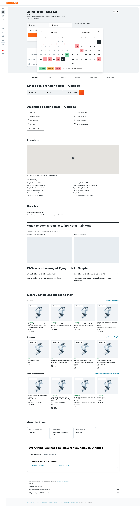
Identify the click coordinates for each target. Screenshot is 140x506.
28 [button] (49, 59)
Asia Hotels (44, 502)
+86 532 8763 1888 (33, 19)
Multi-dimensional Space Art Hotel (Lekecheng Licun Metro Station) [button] (84, 324)
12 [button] (41, 50)
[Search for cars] (3, 16)
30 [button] (58, 59)
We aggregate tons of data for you (74, 490)
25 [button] (67, 55)
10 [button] (62, 46)
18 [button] (67, 50)
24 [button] (62, 55)
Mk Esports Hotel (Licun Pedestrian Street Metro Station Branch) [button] (61, 361)
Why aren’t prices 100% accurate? (74, 493)
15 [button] (54, 50)
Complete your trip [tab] (35, 454)
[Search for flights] (3, 8)
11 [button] (67, 46)
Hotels (37, 502)
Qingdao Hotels (75, 502)
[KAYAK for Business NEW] (3, 40)
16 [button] (58, 50)
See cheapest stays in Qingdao (110, 337)
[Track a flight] (3, 32)
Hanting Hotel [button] (101, 397)
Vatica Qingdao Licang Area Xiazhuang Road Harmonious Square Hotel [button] (61, 398)
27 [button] (45, 59)
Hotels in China (53, 502)
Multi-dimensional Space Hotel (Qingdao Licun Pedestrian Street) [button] (61, 324)
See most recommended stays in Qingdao (106, 373)
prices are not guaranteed (63, 481)
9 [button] (58, 46)
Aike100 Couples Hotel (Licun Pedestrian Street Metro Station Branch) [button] (83, 362)
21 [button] (49, 55)
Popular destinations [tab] (50, 454)
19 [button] (41, 55)
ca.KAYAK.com (30, 502)
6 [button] (45, 46)
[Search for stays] (3, 12)
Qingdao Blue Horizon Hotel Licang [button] (84, 397)
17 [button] (62, 50)
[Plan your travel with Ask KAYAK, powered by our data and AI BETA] (3, 25)
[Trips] (3, 45)
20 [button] (45, 55)
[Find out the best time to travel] (3, 36)
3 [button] (62, 42)
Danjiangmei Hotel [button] (33, 360)
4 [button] (81, 46)
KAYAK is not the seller (74, 486)
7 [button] (49, 46)
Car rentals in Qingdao (37, 465)
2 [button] (58, 42)
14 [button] (49, 50)
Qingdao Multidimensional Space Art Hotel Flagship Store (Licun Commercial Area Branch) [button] (38, 325)
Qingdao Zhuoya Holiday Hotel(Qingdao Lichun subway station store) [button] (106, 362)
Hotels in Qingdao (64, 465)
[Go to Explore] (3, 28)
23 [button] (58, 55)
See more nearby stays (112, 300)
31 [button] (62, 59)
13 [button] (45, 50)
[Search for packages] (3, 19)
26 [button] (41, 59)
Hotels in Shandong (64, 502)
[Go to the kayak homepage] (12, 3)
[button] (3, 3)
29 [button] (54, 59)
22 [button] (54, 55)
